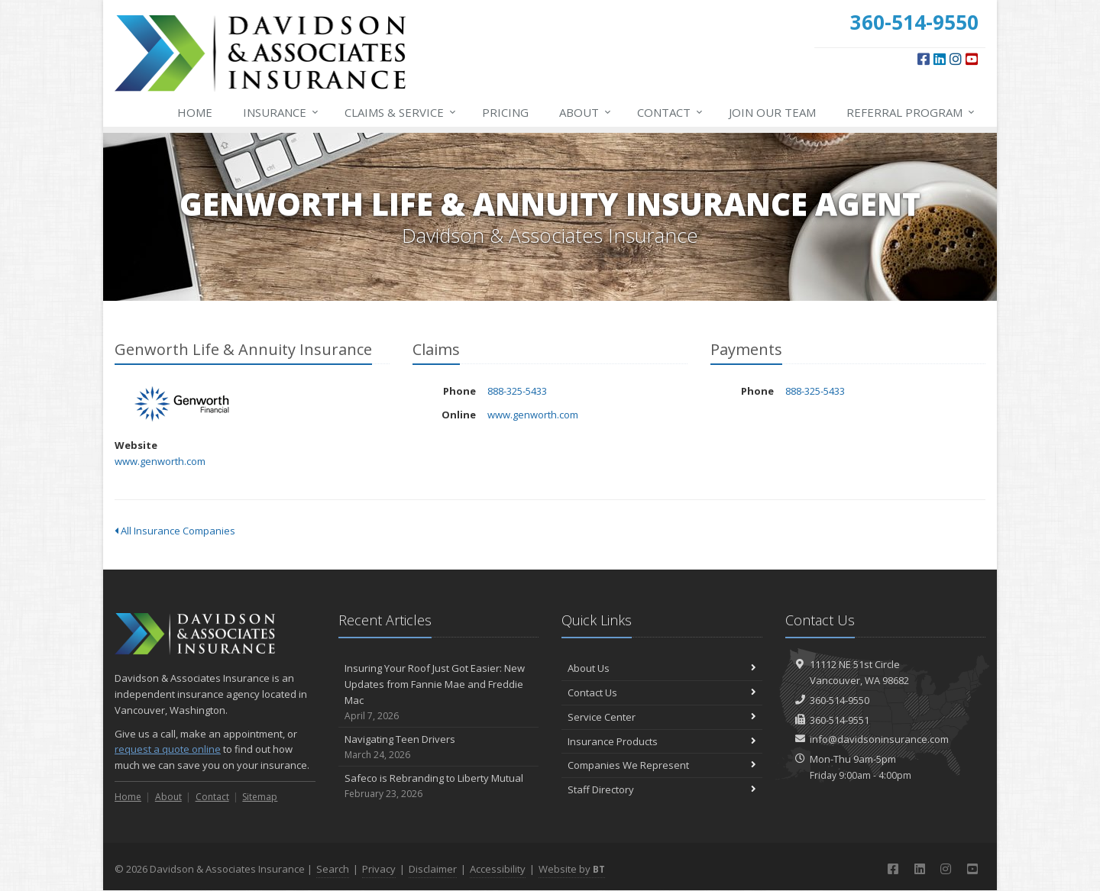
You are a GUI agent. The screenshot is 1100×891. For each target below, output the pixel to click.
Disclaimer (433, 869)
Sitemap (259, 796)
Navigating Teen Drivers (439, 747)
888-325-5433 (517, 391)
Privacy (379, 869)
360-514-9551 (839, 720)
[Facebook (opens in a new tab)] (923, 59)
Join (772, 112)
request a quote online (168, 749)
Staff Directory (662, 789)
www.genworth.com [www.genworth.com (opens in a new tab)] (160, 461)
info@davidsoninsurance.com (879, 739)
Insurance (281, 112)
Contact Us (662, 692)
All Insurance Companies (175, 531)
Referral (911, 112)
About (586, 112)
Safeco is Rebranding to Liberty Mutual (439, 786)
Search (332, 869)
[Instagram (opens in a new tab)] (956, 59)
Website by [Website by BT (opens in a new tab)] (572, 869)
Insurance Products (662, 741)
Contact (670, 112)
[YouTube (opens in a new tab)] (972, 59)
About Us (662, 668)
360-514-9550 (839, 700)
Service (401, 112)
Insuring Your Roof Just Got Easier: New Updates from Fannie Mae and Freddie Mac (439, 692)
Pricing (505, 112)
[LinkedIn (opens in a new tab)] (939, 59)
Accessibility (498, 869)
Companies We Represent (662, 765)
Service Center (662, 717)
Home (194, 112)
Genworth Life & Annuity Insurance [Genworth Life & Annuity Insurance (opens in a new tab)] (183, 404)
